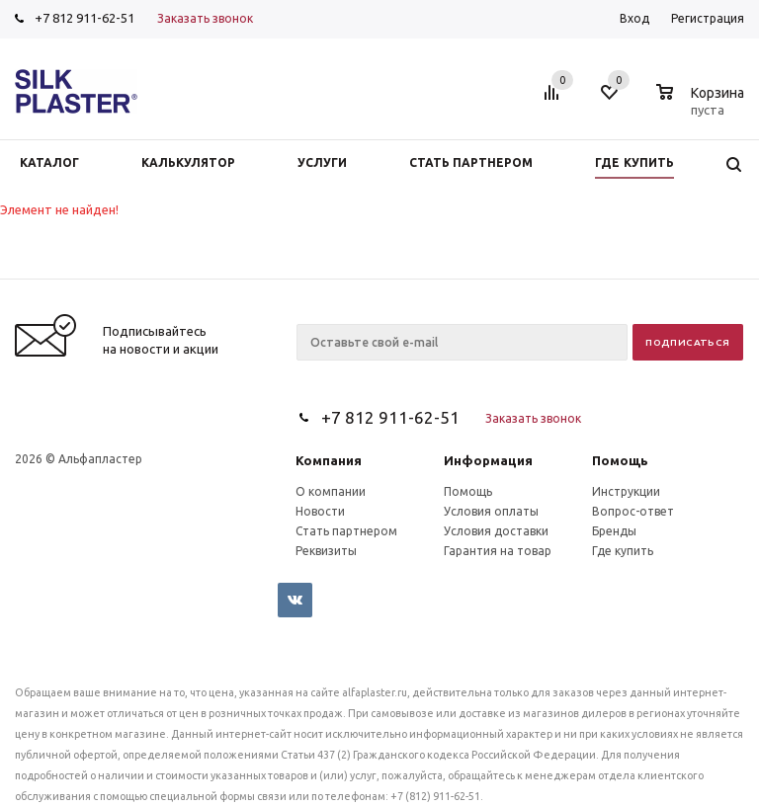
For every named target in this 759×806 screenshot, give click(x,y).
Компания (328, 460)
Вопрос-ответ (633, 511)
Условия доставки (496, 530)
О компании (330, 491)
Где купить (622, 550)
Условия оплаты (491, 511)
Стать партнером (346, 530)
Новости (320, 511)
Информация (488, 460)
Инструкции (626, 491)
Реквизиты (326, 550)
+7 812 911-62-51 (84, 18)
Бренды (614, 530)
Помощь (620, 460)
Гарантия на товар (497, 550)
